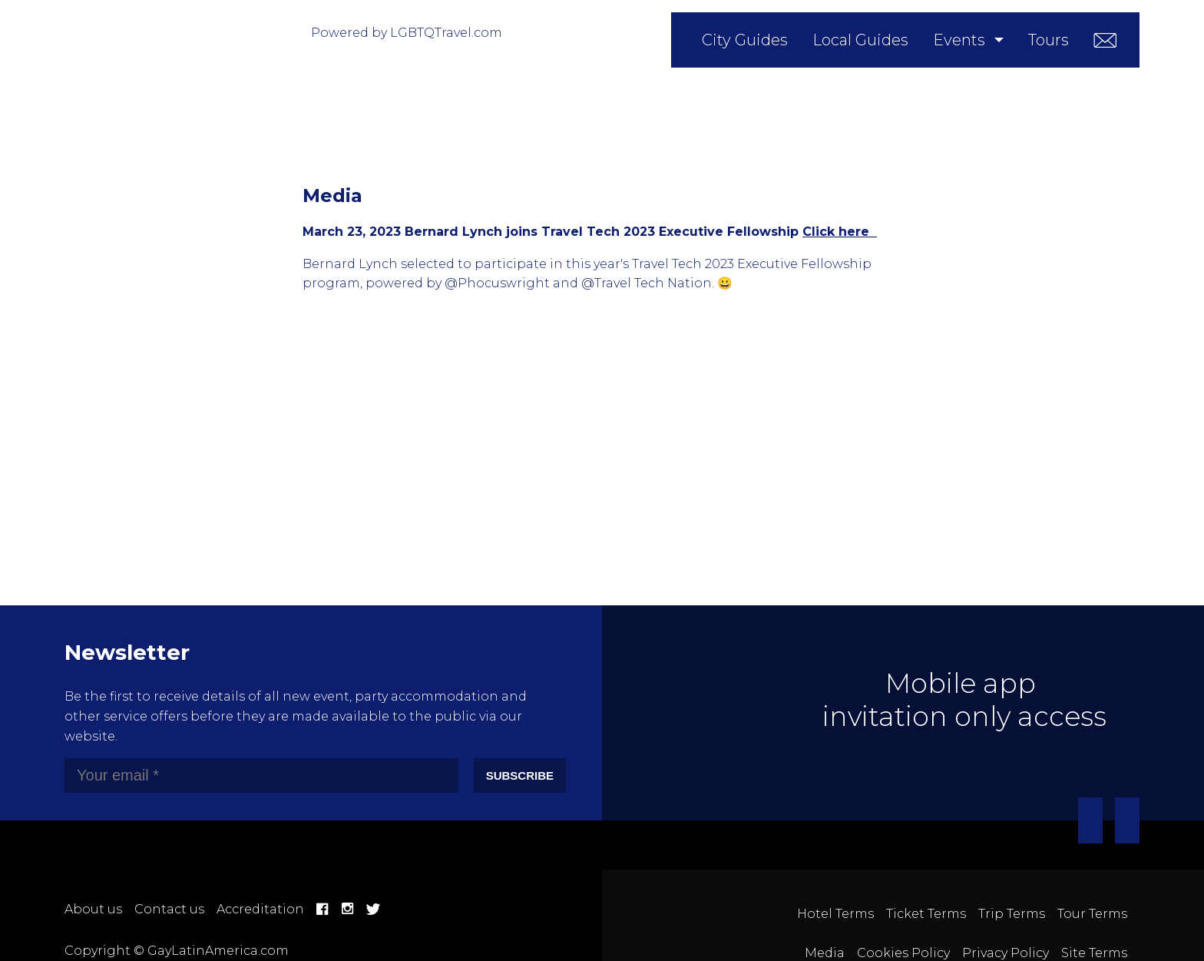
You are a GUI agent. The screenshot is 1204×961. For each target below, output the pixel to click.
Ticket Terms (926, 913)
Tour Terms (1092, 913)
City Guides (745, 40)
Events (959, 40)
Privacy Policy (1005, 953)
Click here (839, 231)
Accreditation (260, 909)
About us (93, 909)
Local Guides (860, 40)
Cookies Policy (903, 953)
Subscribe (520, 775)
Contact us (169, 909)
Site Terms (1094, 953)
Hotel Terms (835, 913)
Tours (1048, 40)
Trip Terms (1011, 913)
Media (825, 953)
